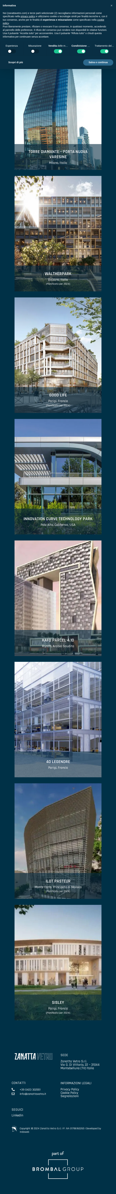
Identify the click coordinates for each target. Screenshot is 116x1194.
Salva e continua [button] (98, 62)
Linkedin (17, 1115)
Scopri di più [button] (15, 62)
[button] (111, 5)
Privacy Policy (70, 1089)
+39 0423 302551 (30, 1090)
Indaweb (24, 1132)
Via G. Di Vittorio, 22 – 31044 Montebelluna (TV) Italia (80, 1066)
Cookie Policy (69, 1093)
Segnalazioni (70, 1096)
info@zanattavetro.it (33, 1094)
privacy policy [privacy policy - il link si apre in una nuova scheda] (28, 16)
